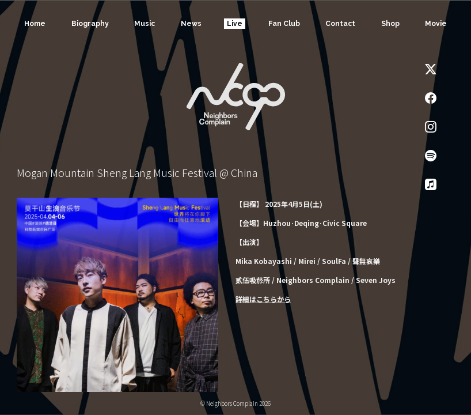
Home (34, 24)
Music (144, 24)
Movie (436, 24)
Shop (390, 24)
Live (234, 24)
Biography (89, 24)
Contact (340, 24)
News (190, 24)
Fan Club (283, 24)
